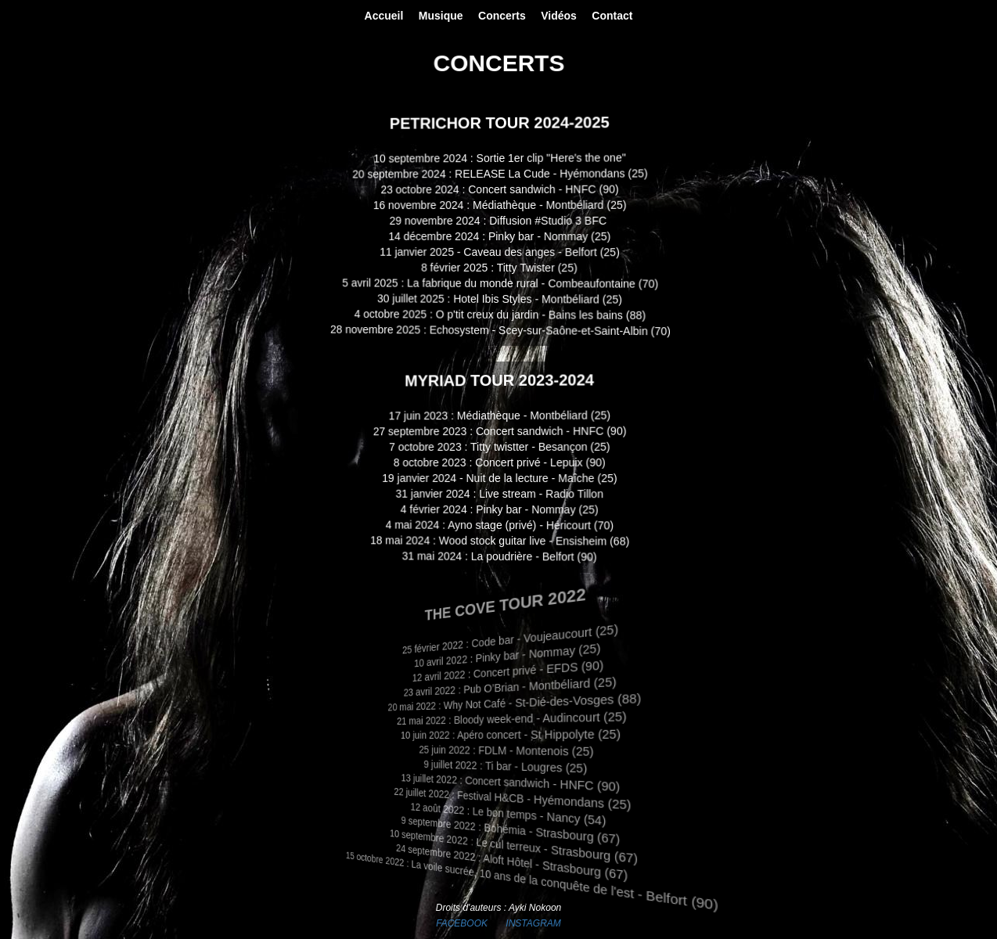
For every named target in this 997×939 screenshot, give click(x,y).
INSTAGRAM (533, 923)
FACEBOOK (462, 923)
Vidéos (559, 15)
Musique (441, 15)
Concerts (502, 15)
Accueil (384, 15)
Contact (612, 15)
